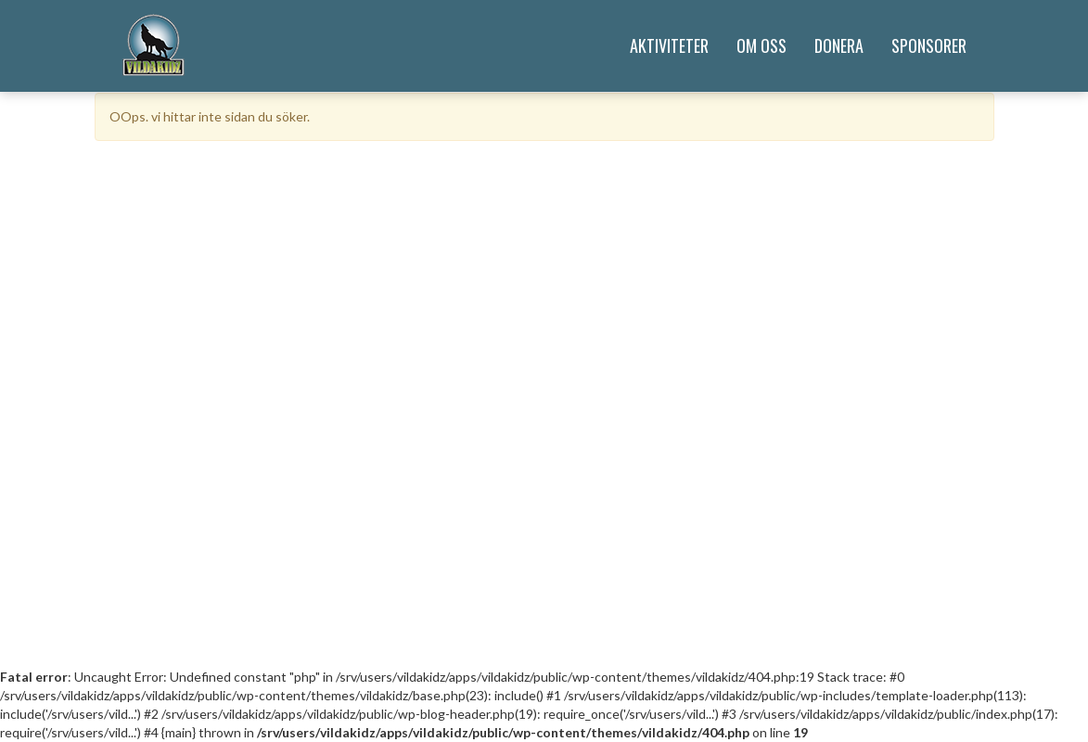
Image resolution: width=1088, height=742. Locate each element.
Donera (839, 45)
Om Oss (761, 45)
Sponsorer (928, 45)
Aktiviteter (669, 45)
